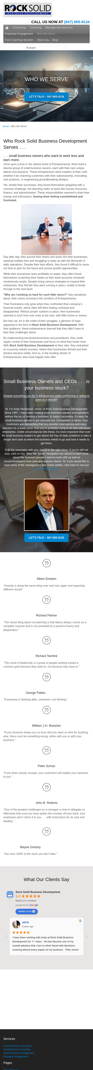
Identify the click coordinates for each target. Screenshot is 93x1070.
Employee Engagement (19, 33)
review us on (26, 911)
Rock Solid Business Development (38, 892)
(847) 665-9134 (77, 22)
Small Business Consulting (17, 1045)
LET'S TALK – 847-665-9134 (46, 96)
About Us (42, 40)
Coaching (36, 27)
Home (6, 126)
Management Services (59, 27)
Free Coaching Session (19, 40)
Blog (55, 40)
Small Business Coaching (16, 1049)
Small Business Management (18, 1053)
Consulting (19, 27)
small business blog (46, 468)
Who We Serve (46, 33)
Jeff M (25, 922)
